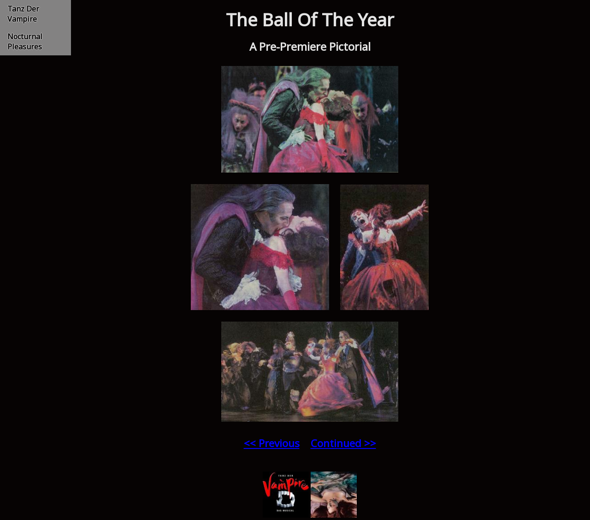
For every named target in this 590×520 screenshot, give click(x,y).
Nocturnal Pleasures (24, 41)
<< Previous (272, 443)
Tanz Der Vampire (23, 14)
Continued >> (343, 443)
